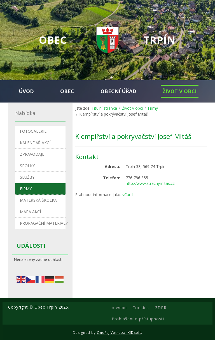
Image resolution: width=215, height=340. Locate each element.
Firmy (153, 108)
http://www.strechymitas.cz (150, 183)
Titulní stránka (104, 108)
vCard (127, 194)
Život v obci (132, 108)
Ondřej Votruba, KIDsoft (119, 332)
